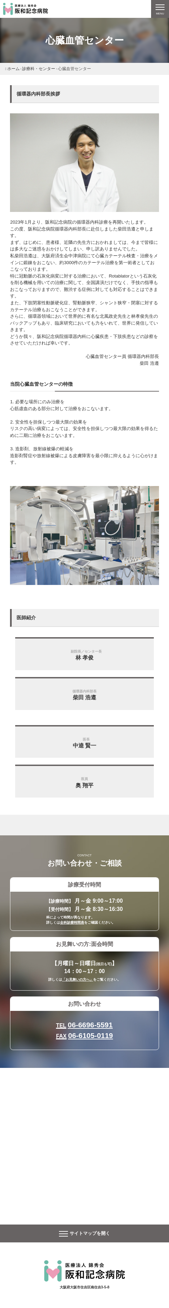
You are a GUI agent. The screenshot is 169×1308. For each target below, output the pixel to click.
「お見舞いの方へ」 (77, 979)
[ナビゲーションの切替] (160, 9)
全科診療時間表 (72, 922)
